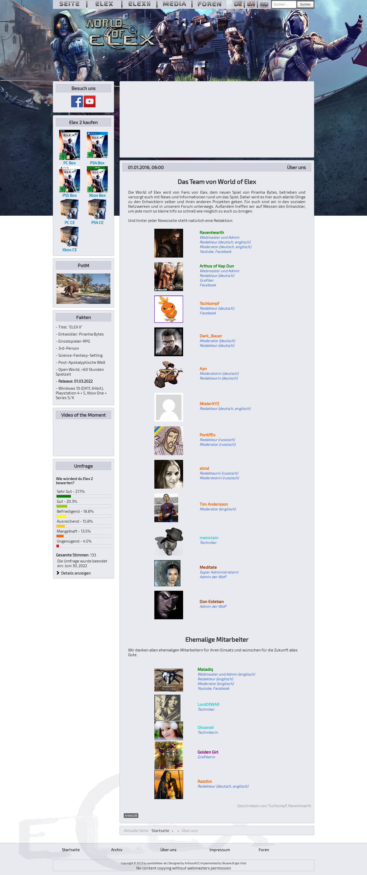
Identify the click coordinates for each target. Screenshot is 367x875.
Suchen (305, 4)
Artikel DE (131, 815)
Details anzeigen (73, 573)
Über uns (168, 849)
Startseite (71, 849)
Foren (264, 849)
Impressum (220, 849)
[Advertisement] (217, 119)
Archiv (116, 849)
